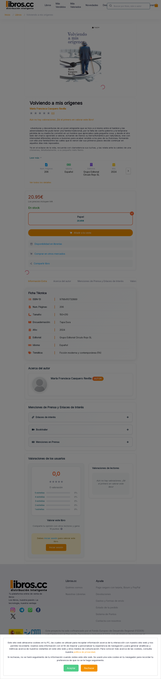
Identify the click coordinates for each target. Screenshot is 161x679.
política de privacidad (84, 652)
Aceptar (71, 668)
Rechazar (89, 668)
